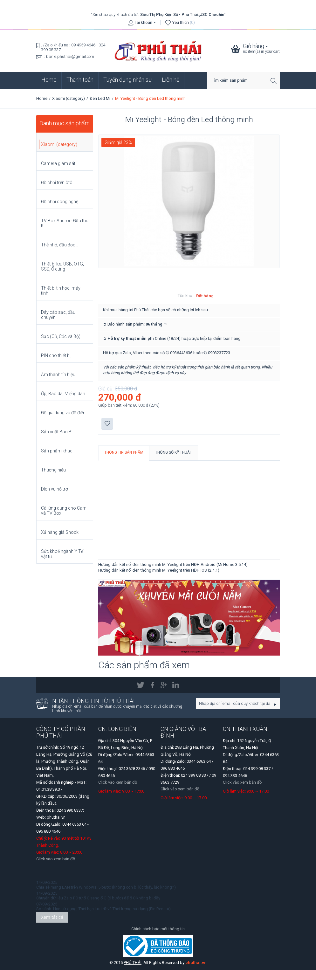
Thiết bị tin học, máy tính (60, 290)
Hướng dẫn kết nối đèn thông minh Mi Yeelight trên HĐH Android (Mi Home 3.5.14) (173, 564)
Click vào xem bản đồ (117, 782)
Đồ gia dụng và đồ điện (63, 412)
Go (275, 704)
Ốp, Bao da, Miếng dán (63, 393)
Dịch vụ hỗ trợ (54, 489)
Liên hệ (170, 79)
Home (49, 79)
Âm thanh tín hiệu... (59, 374)
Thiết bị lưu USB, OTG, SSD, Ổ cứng (62, 266)
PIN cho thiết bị (56, 355)
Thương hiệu (53, 469)
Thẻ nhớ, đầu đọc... (59, 244)
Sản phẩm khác (56, 450)
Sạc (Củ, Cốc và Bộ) (60, 336)
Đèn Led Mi (100, 98)
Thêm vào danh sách (107, 423)
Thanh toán (79, 79)
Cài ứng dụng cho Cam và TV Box (63, 511)
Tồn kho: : (186, 295)
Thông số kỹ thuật (173, 452)
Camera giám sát (58, 163)
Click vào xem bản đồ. (56, 858)
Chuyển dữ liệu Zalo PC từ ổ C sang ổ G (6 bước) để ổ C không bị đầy (98, 898)
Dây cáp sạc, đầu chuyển (58, 315)
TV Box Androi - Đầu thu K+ (64, 223)
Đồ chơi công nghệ (59, 201)
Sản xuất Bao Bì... (58, 431)
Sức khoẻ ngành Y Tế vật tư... (62, 554)
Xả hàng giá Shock (60, 532)
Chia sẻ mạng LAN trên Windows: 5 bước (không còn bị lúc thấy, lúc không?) (106, 887)
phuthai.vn (196, 962)
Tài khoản (143, 22)
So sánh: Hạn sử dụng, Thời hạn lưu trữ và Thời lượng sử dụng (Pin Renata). (104, 908)
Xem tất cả (52, 917)
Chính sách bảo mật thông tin (158, 928)
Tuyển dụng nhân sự (127, 79)
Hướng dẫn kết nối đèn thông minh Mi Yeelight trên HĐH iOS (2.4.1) (158, 570)
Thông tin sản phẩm (123, 452)
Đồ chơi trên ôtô (56, 182)
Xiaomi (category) (68, 98)
